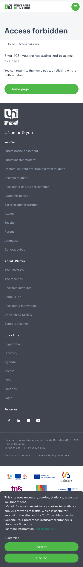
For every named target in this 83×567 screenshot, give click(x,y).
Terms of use (12, 448)
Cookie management (17, 455)
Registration (13, 344)
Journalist (11, 241)
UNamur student (16, 178)
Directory (10, 353)
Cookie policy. (44, 529)
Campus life (12, 297)
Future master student (20, 160)
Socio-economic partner (21, 205)
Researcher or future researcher (26, 187)
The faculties (13, 279)
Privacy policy (36, 448)
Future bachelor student (21, 151)
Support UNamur (16, 324)
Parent (9, 232)
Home (11, 44)
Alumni (9, 214)
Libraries (10, 389)
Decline (41, 558)
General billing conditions (54, 455)
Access (9, 371)
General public (14, 250)
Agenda (10, 362)
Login (8, 398)
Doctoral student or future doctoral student (34, 169)
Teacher (10, 223)
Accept (42, 547)
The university (14, 270)
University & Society (18, 315)
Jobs (7, 380)
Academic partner (17, 196)
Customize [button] (11, 538)
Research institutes (17, 288)
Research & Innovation (20, 306)
